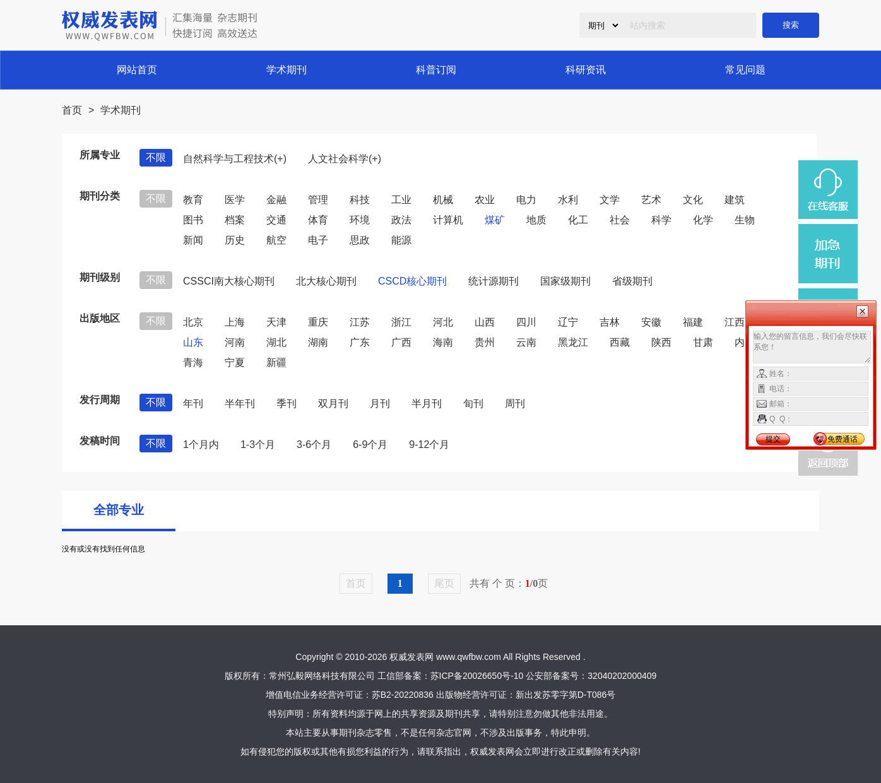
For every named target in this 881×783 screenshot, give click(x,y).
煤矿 (495, 220)
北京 (193, 322)
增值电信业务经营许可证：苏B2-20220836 (350, 695)
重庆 (318, 322)
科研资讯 (585, 69)
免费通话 (842, 439)
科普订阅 (436, 69)
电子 (318, 240)
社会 (620, 220)
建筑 (734, 199)
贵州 (485, 342)
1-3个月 (257, 444)
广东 (360, 342)
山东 (193, 342)
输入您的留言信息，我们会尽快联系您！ (812, 347)
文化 (693, 199)
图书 (193, 220)
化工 (578, 220)
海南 (443, 342)
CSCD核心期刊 (412, 281)
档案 (235, 220)
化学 (703, 220)
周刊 (515, 403)
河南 (235, 342)
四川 (526, 322)
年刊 (193, 403)
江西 (734, 322)
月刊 (380, 403)
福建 (693, 322)
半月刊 (426, 403)
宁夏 (235, 362)
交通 (276, 220)
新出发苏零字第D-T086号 (566, 695)
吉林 (610, 322)
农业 (485, 199)
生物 (745, 220)
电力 (526, 199)
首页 (72, 110)
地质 (536, 220)
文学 (610, 199)
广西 (401, 342)
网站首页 (137, 69)
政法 (401, 220)
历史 (235, 240)
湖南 (318, 342)
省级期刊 (632, 281)
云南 (526, 342)
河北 (443, 322)
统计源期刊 (493, 281)
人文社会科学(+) (344, 158)
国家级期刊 (565, 281)
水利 (568, 199)
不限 (156, 157)
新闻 (193, 240)
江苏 (360, 322)
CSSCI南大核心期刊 (229, 281)
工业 (401, 199)
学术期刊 (286, 69)
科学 (661, 220)
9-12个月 (429, 444)
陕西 (661, 342)
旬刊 (473, 403)
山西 (485, 322)
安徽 (651, 322)
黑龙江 (573, 342)
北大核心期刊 (326, 281)
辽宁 (568, 322)
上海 (235, 322)
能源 (401, 240)
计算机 (448, 220)
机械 (443, 199)
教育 (193, 199)
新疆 (276, 362)
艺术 (651, 199)
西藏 (620, 342)
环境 (360, 220)
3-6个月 (314, 444)
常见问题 (745, 69)
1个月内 (201, 444)
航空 (276, 240)
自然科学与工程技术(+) (235, 158)
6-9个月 (370, 444)
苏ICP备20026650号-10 (477, 676)
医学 (235, 199)
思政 (360, 240)
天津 (276, 322)
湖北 (276, 342)
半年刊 (240, 403)
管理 (318, 199)
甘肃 (703, 342)
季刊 (286, 403)
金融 (276, 199)
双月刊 (333, 403)
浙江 (401, 322)
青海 (193, 362)
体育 (318, 220)
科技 (360, 199)
